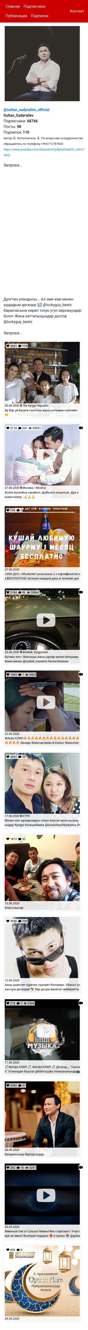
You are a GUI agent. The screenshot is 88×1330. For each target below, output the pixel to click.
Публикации (16, 16)
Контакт (77, 11)
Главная (13, 6)
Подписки (39, 16)
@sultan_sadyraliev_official (26, 110)
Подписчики (34, 6)
